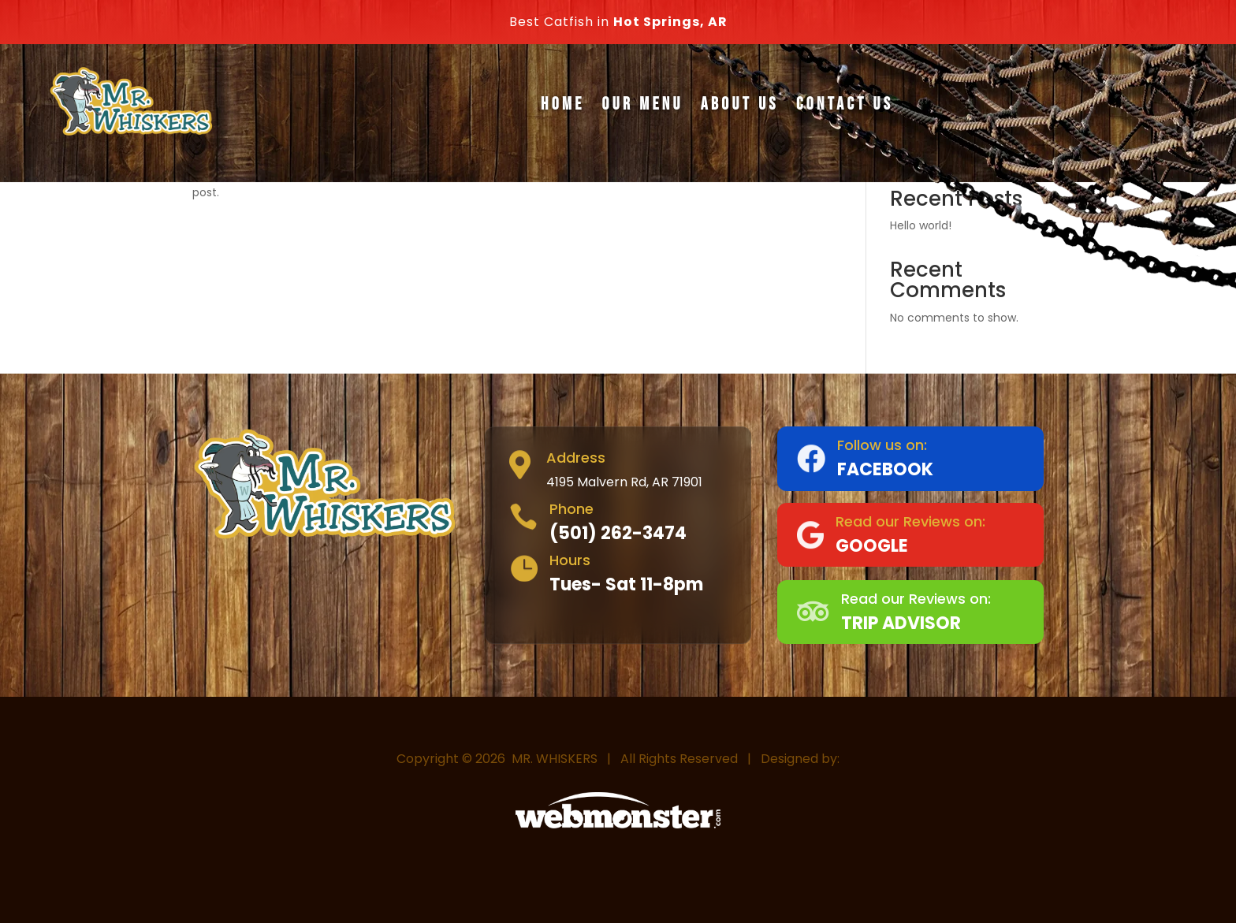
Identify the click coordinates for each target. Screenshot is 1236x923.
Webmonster (623, 860)
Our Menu (642, 104)
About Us (740, 104)
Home (562, 104)
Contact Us (844, 104)
